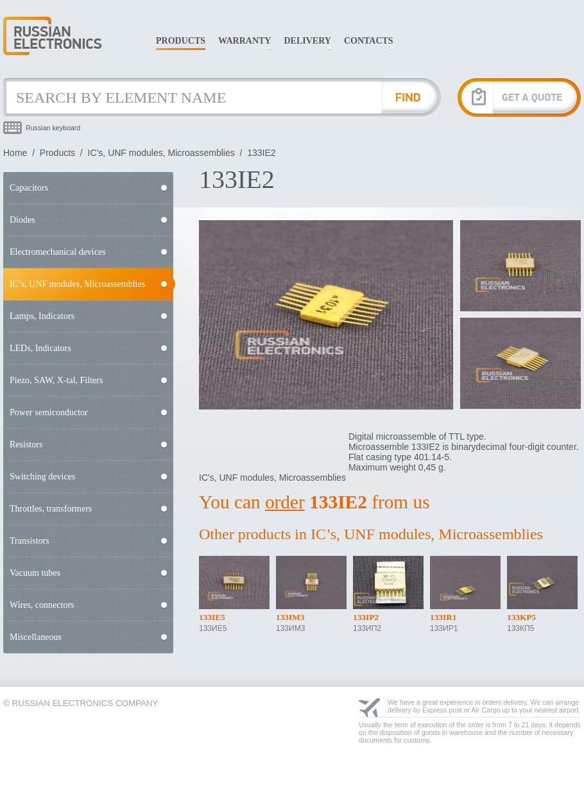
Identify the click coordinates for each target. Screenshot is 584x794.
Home (15, 153)
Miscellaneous (36, 637)
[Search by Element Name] (192, 97)
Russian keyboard (53, 128)
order (285, 502)
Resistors (26, 444)
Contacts (368, 41)
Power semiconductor (49, 412)
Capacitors (29, 188)
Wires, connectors (42, 605)
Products (180, 41)
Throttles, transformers (51, 509)
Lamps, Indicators (42, 316)
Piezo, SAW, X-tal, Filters (56, 380)
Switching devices (42, 476)
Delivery (307, 41)
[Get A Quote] (519, 97)
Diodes (22, 220)
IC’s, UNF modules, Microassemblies (161, 153)
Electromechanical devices (58, 252)
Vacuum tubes (35, 573)
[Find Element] (411, 97)
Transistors (29, 541)
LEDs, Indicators (40, 348)
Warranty (244, 41)
